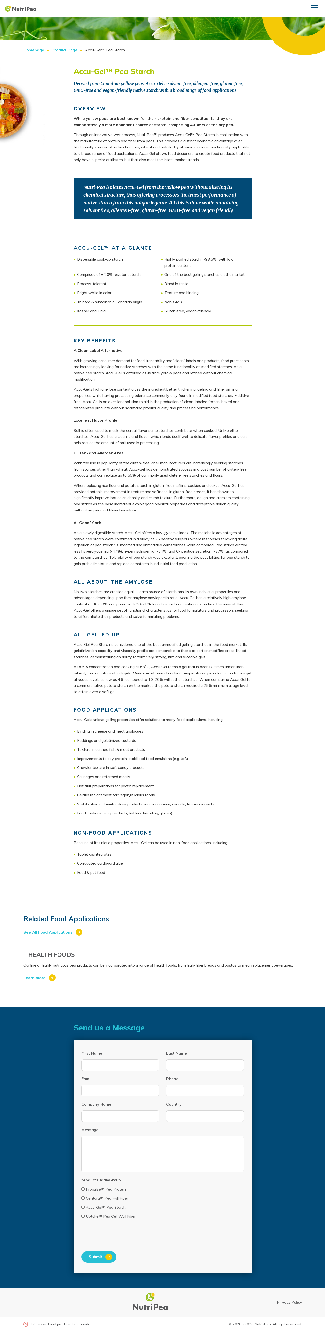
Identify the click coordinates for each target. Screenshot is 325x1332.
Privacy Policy (289, 1302)
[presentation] (118, 1236)
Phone (172, 1078)
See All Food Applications (47, 932)
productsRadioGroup (101, 1179)
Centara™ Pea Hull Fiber (104, 1198)
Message (90, 1129)
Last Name (176, 1053)
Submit (95, 1256)
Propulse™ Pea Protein (103, 1189)
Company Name (96, 1104)
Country (173, 1104)
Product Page (65, 49)
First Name (91, 1053)
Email (86, 1078)
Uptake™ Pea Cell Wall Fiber (108, 1216)
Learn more (34, 977)
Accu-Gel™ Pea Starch (103, 1207)
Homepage (33, 49)
